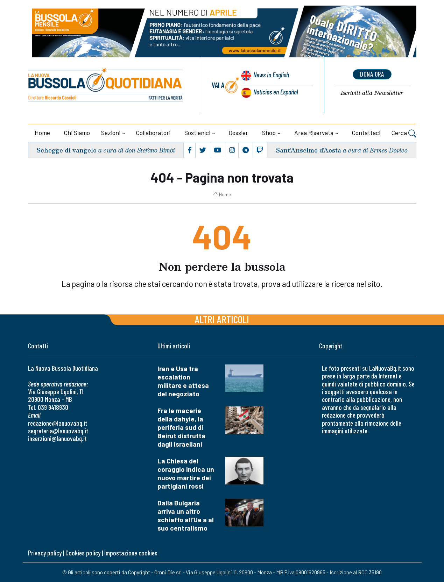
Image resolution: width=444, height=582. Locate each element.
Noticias (275, 92)
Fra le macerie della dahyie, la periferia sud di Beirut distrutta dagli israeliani (181, 427)
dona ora (372, 74)
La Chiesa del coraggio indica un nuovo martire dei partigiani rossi (185, 473)
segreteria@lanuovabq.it (58, 431)
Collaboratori (153, 132)
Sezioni (110, 132)
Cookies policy (82, 553)
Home (42, 132)
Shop (269, 132)
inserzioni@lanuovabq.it (57, 438)
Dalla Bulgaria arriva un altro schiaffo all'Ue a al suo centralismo (185, 515)
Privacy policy (45, 553)
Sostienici (197, 132)
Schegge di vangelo (67, 150)
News (270, 76)
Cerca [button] (404, 134)
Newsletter (372, 93)
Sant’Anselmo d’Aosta (308, 150)
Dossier (238, 132)
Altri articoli (222, 319)
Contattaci (366, 132)
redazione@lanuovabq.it (57, 423)
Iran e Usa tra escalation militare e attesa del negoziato (183, 381)
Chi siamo (77, 132)
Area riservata (313, 132)
